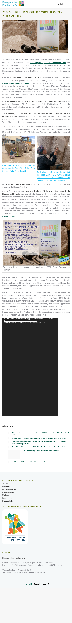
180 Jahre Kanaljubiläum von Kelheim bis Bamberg (41, 451)
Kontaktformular (8, 216)
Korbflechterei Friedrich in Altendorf (17, 83)
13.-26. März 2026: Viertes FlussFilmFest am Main (29, 462)
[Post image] (8, 433)
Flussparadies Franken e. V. (14, 558)
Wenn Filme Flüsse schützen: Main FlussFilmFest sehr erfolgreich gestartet (39, 447)
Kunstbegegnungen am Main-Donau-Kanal (48, 63)
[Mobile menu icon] (68, 4)
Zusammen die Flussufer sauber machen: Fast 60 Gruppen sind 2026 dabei (39, 438)
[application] (30, 367)
